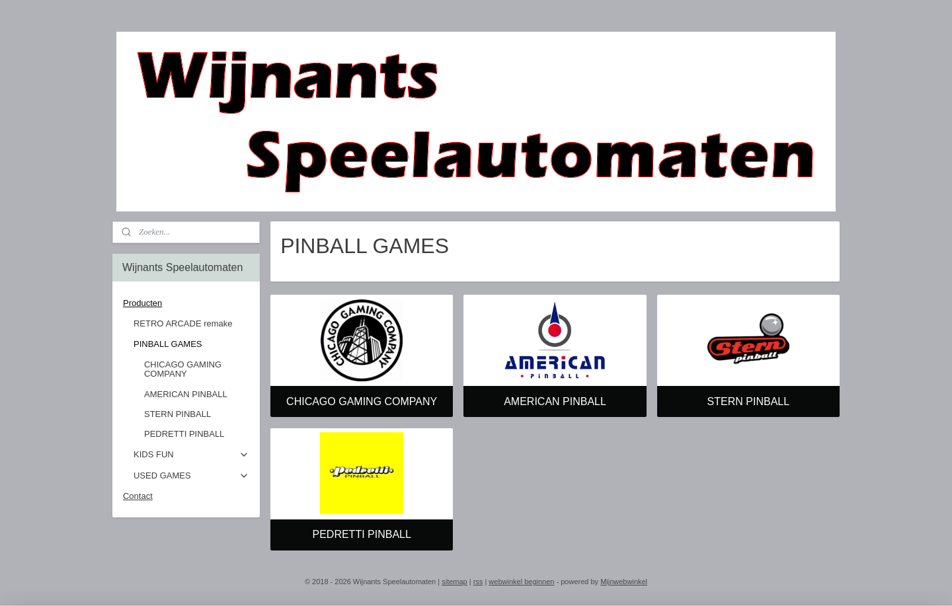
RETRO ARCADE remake (183, 323)
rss (478, 582)
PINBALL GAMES (191, 344)
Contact (138, 496)
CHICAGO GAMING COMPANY (361, 401)
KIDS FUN (191, 454)
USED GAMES (191, 476)
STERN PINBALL (748, 401)
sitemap (454, 582)
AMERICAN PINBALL (555, 401)
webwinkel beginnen (521, 582)
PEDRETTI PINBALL (362, 534)
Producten (186, 303)
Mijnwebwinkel (623, 582)
